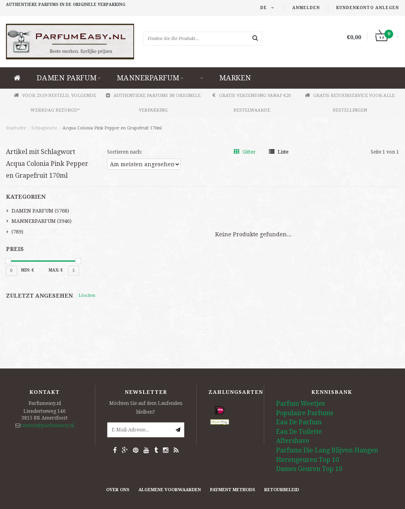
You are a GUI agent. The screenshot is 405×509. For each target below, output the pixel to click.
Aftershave (292, 440)
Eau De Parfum (299, 422)
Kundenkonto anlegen (367, 8)
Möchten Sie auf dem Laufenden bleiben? (145, 408)
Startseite (16, 128)
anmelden (306, 8)
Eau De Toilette (299, 431)
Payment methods (232, 489)
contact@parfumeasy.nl (47, 425)
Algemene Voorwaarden (169, 489)
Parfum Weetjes (300, 403)
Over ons (117, 489)
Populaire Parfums (304, 413)
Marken (235, 78)
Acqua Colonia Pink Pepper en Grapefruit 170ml (112, 128)
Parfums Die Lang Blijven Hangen (327, 450)
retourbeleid (281, 489)
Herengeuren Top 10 (307, 459)
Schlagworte (44, 128)
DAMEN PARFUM (69, 78)
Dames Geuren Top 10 (309, 469)
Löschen (87, 295)
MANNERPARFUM (150, 78)
